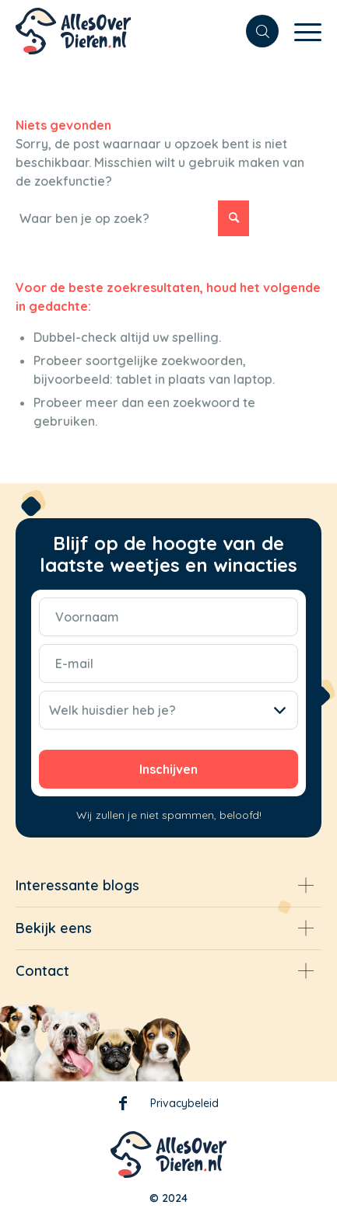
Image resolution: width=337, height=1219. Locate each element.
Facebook (123, 1106)
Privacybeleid (184, 1103)
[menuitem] (254, 31)
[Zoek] (254, 31)
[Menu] (300, 31)
